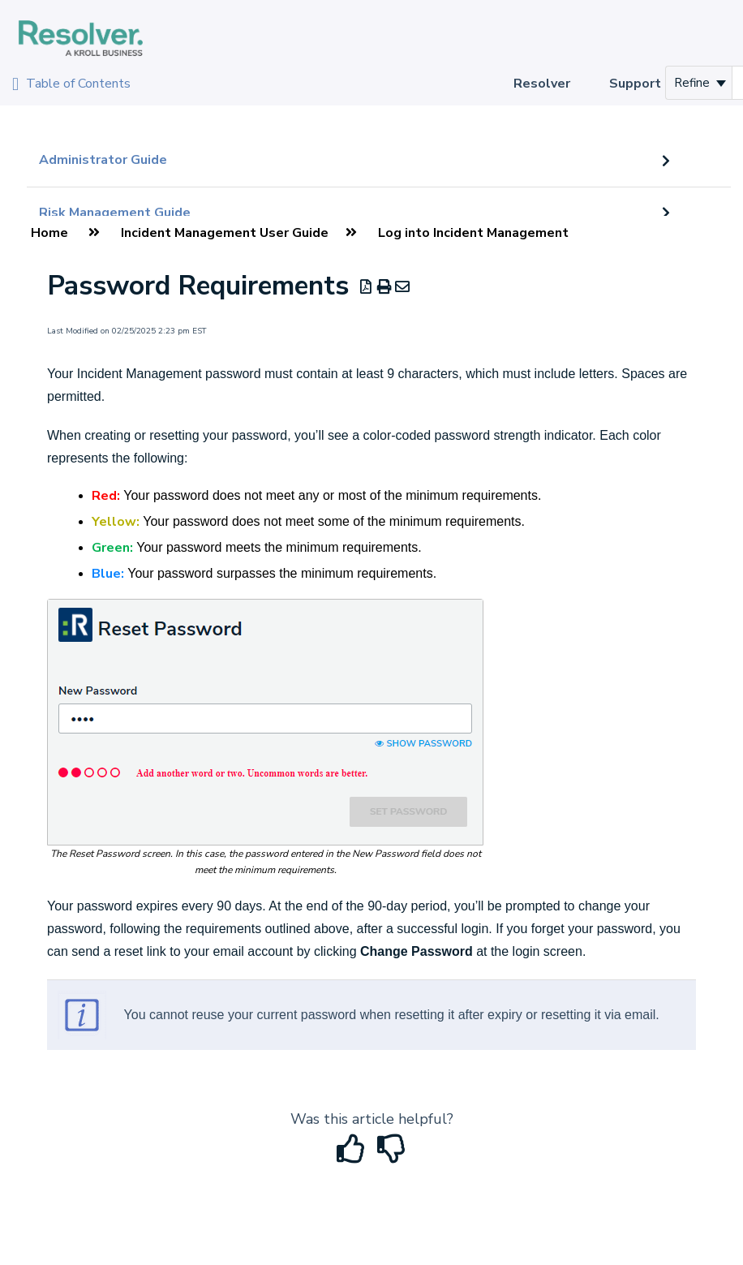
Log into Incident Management (473, 233)
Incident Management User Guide (225, 233)
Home (49, 233)
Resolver (541, 84)
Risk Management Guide (115, 213)
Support (635, 84)
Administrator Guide (103, 160)
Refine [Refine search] (700, 83)
